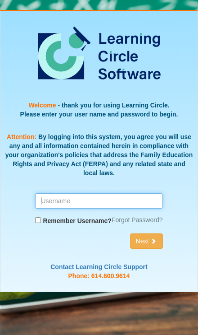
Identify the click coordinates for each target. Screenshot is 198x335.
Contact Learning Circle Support (98, 266)
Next (146, 241)
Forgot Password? (137, 219)
